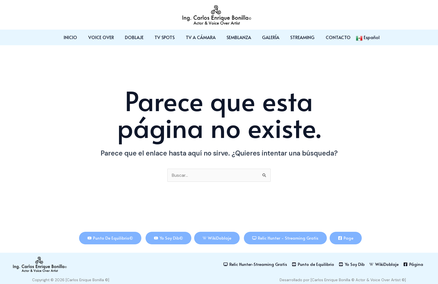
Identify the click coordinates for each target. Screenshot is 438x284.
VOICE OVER (107, 37)
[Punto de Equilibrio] (312, 264)
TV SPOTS (167, 37)
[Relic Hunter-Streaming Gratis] (255, 264)
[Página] (413, 264)
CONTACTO (330, 37)
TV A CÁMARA (201, 37)
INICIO (78, 37)
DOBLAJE (138, 37)
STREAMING (296, 37)
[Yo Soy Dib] (351, 264)
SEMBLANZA (237, 37)
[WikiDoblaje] (383, 264)
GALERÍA (266, 37)
